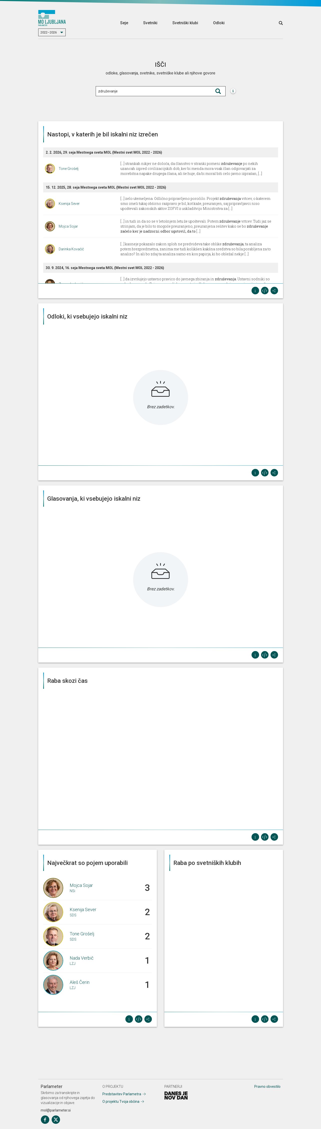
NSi (72, 891)
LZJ (72, 964)
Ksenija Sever (69, 204)
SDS (73, 915)
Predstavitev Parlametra (121, 1094)
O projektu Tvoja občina (120, 1102)
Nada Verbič (81, 958)
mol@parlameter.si (56, 1110)
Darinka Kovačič (71, 249)
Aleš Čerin (79, 982)
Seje (124, 22)
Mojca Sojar (68, 226)
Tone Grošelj (68, 169)
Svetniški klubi (185, 22)
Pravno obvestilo (267, 1087)
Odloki (219, 22)
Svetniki (150, 22)
